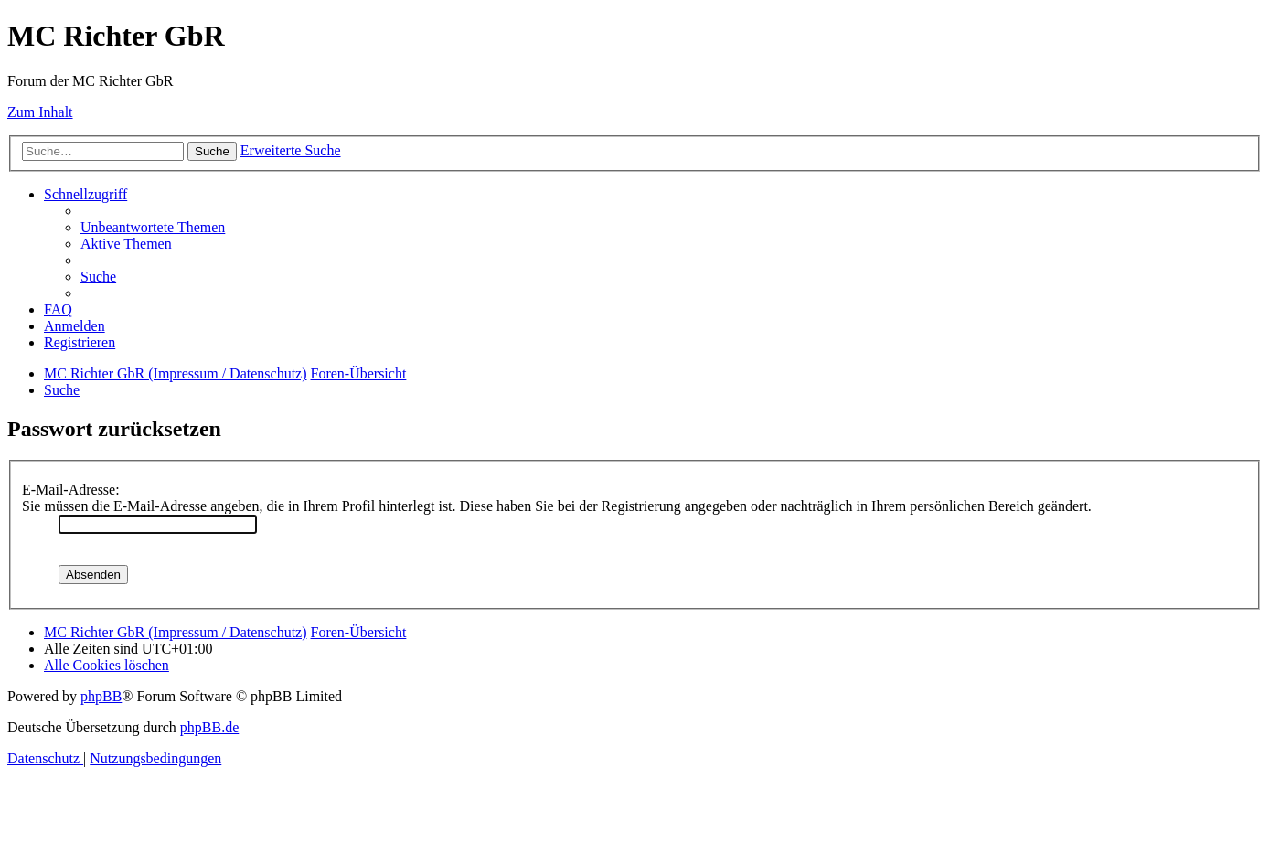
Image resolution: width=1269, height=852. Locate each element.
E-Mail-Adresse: (71, 489)
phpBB (101, 696)
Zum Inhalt (40, 112)
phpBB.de (209, 727)
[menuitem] (152, 227)
